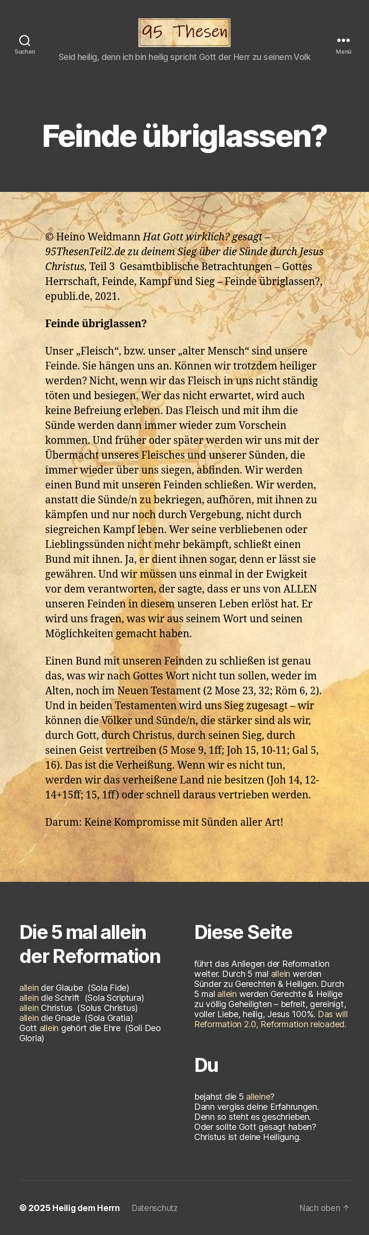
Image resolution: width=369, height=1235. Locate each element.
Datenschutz (159, 1208)
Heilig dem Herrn (87, 1208)
